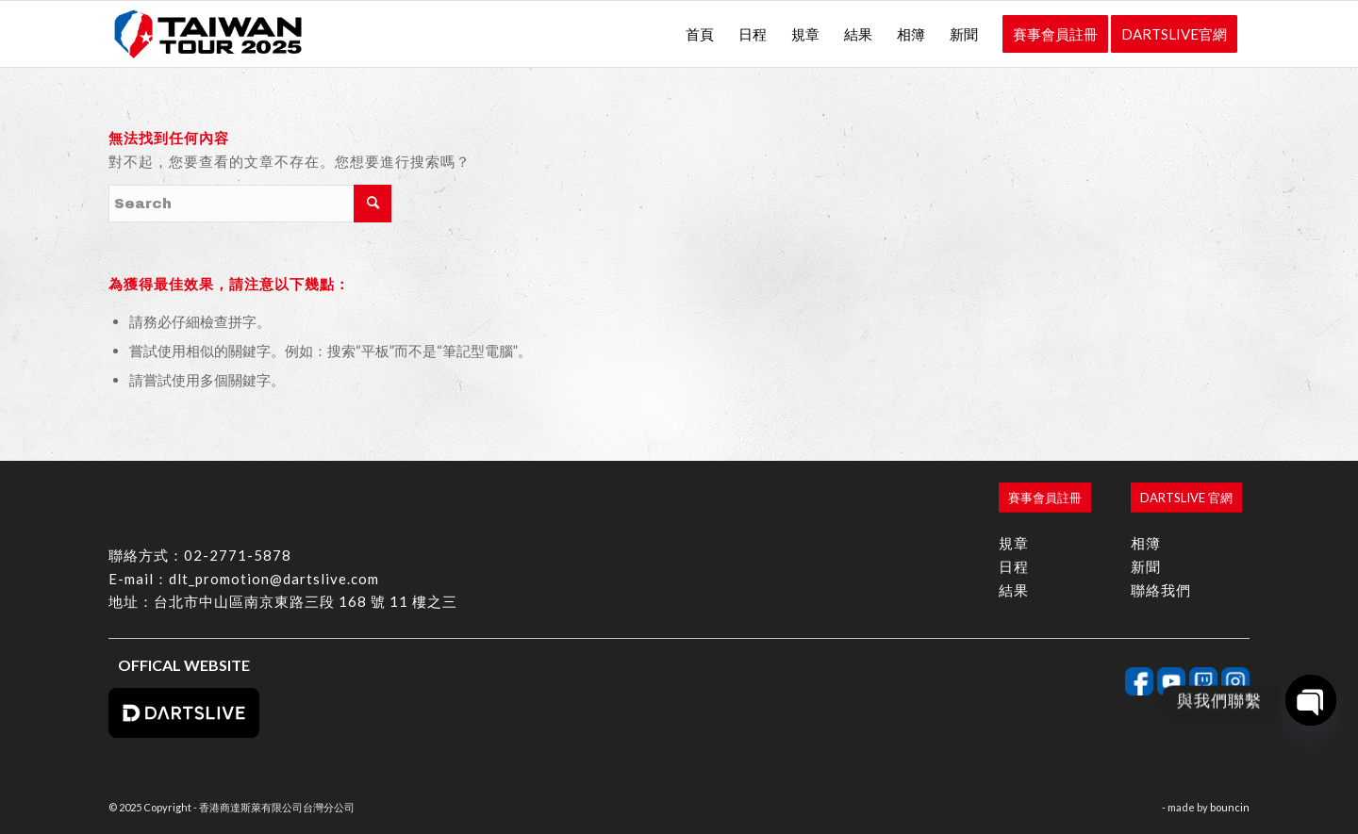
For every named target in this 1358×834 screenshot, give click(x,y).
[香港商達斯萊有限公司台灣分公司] (207, 34)
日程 (1014, 566)
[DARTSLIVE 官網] (1186, 498)
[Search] (249, 203)
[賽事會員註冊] (1045, 498)
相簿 (1146, 542)
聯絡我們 (1161, 589)
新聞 (1146, 566)
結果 (1014, 589)
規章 (1014, 542)
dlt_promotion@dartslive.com (274, 578)
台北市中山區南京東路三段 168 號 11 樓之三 (305, 601)
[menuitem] (699, 34)
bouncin (1230, 807)
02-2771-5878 (237, 555)
